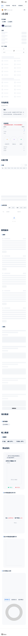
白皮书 (10, 21)
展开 (4, 251)
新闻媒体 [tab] (20, 5)
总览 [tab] (2, 5)
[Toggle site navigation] (25, 1)
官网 (5, 21)
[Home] (3, 2)
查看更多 (14, 408)
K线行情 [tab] (14, 5)
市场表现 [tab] (8, 5)
